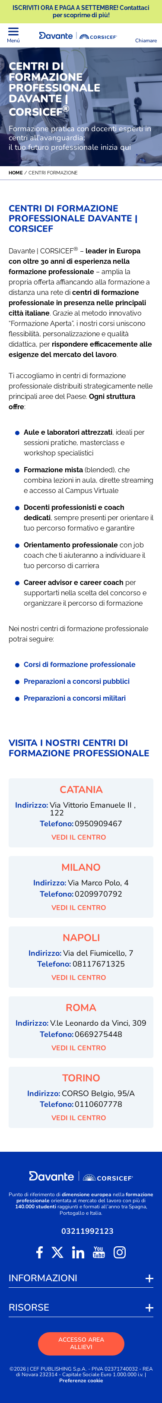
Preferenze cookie (81, 1381)
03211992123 (87, 1231)
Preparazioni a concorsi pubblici (77, 681)
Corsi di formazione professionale (80, 664)
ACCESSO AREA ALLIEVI (81, 1343)
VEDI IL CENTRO (81, 837)
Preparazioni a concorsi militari (75, 698)
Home (16, 173)
